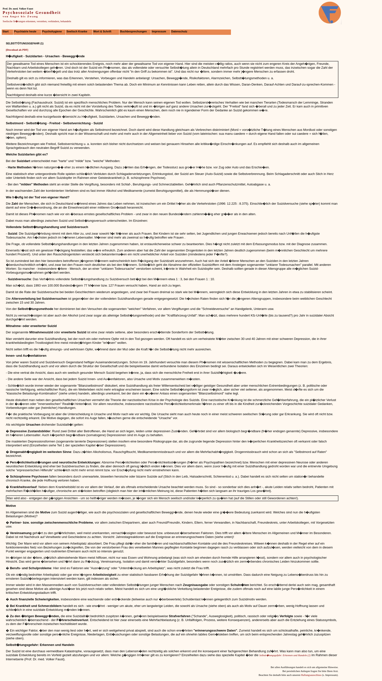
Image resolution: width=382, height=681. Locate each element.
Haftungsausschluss (311, 675)
